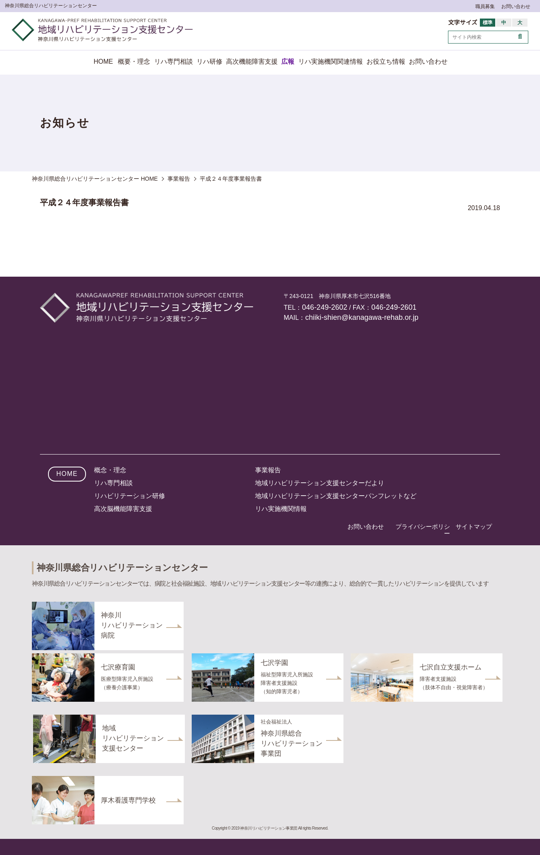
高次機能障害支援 (252, 61)
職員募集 (485, 6)
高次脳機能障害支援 (123, 508)
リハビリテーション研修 (129, 495)
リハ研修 (209, 61)
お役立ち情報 (385, 61)
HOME (103, 61)
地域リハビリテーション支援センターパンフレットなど (336, 495)
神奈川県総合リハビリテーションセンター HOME (95, 178)
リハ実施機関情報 (281, 508)
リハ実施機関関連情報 (330, 61)
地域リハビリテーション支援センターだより (319, 483)
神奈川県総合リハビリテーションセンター (51, 5)
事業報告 (268, 470)
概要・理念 (134, 61)
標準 (488, 22)
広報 (287, 61)
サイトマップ (474, 526)
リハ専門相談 (173, 61)
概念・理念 (110, 470)
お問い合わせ (515, 6)
